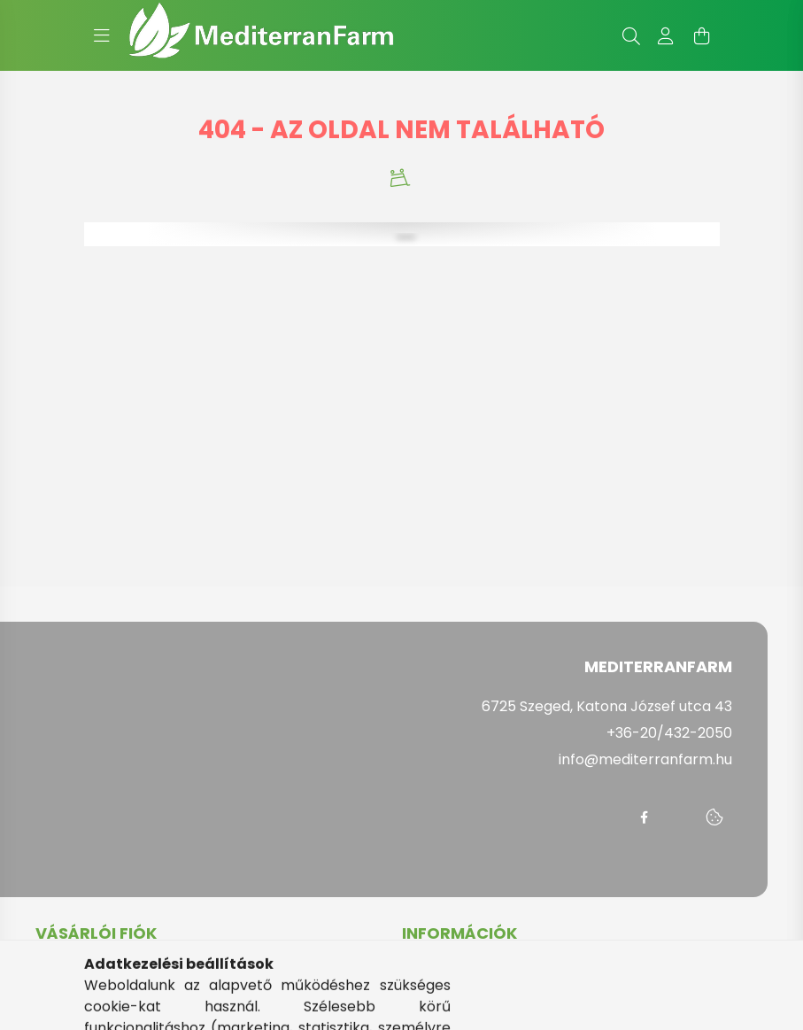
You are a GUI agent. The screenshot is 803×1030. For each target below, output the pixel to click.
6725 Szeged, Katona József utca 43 (607, 706)
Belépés (63, 973)
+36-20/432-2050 (669, 733)
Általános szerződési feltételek (508, 973)
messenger (679, 817)
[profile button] (666, 35)
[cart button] (702, 35)
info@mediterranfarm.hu (645, 759)
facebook (643, 817)
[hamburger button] (102, 35)
